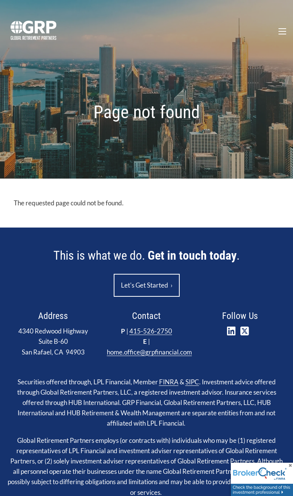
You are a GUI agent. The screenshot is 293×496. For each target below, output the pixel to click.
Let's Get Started (146, 285)
